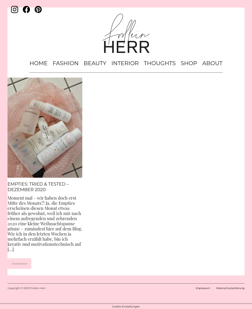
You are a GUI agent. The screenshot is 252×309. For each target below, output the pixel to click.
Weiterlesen (19, 263)
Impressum (203, 288)
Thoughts (160, 63)
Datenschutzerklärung (230, 288)
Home (39, 63)
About (212, 63)
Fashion (66, 63)
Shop (189, 63)
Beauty (95, 63)
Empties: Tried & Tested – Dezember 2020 (38, 186)
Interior (125, 63)
